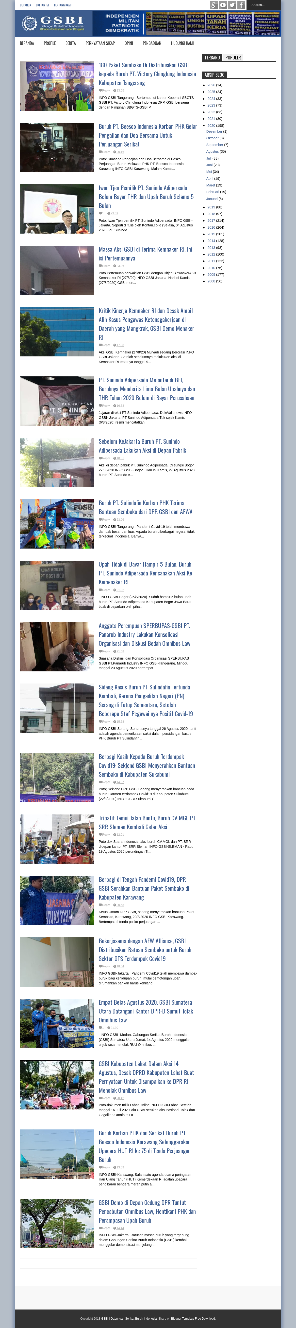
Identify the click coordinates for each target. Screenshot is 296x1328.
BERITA (71, 43)
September (215, 145)
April (210, 179)
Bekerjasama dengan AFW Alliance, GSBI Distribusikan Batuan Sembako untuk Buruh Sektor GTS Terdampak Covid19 (145, 949)
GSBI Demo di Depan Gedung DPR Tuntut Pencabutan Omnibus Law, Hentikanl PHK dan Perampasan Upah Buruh (147, 1211)
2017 (212, 220)
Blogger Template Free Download (193, 1318)
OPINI (129, 43)
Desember (214, 131)
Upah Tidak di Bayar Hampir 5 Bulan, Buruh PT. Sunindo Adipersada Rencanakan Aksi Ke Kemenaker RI (145, 572)
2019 (212, 207)
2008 (212, 281)
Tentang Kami (62, 4)
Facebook (241, 5)
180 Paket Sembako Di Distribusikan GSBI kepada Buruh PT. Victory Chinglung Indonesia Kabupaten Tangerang (147, 73)
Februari (213, 192)
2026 (212, 85)
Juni (210, 165)
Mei (209, 172)
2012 (212, 254)
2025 (212, 92)
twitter (232, 5)
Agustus (213, 151)
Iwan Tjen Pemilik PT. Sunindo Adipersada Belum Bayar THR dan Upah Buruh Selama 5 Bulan (146, 196)
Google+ (214, 5)
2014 (212, 241)
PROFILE (50, 43)
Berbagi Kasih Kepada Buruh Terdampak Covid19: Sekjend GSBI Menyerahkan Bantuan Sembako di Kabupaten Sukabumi (147, 765)
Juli (209, 158)
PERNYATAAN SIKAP (100, 43)
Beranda (25, 4)
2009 (212, 275)
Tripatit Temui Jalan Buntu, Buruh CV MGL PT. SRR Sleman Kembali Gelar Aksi (147, 822)
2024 (212, 99)
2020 (212, 126)
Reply (106, 90)
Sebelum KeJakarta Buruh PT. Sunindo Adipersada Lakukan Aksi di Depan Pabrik (142, 445)
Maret (211, 185)
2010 (212, 268)
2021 (212, 119)
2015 (212, 234)
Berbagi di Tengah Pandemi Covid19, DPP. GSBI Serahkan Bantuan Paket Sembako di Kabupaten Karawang (144, 888)
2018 (212, 214)
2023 (212, 105)
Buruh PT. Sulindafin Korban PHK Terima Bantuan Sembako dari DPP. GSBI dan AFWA (146, 507)
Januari (212, 199)
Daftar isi (42, 4)
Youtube (223, 5)
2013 (212, 248)
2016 (212, 227)
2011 (212, 261)
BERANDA (27, 43)
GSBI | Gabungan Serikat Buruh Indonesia (129, 1318)
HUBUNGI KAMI (182, 43)
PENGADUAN (152, 43)
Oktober (213, 138)
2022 (212, 112)
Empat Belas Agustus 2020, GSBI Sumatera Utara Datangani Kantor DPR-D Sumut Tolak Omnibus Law (146, 1010)
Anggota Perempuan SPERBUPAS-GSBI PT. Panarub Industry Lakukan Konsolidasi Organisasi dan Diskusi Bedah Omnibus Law (144, 634)
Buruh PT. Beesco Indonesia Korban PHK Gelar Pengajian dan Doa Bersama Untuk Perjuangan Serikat (148, 135)
